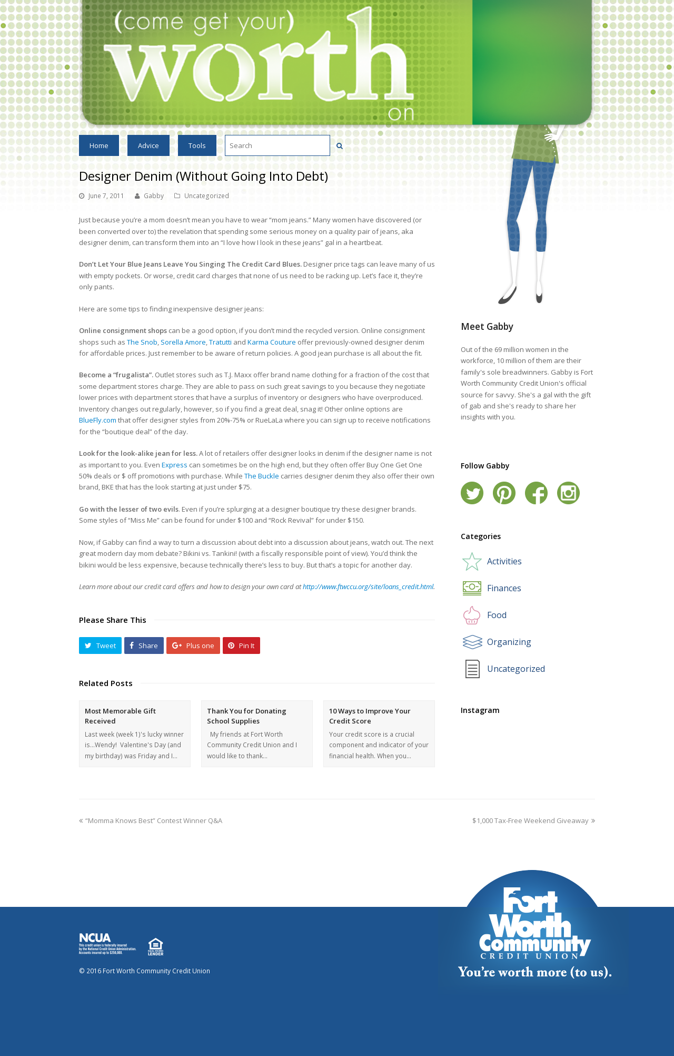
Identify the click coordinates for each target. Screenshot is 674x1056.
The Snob (142, 342)
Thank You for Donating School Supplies (246, 716)
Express (174, 465)
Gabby (154, 195)
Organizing (509, 642)
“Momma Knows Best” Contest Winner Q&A (150, 820)
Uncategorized (206, 195)
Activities (504, 561)
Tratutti (220, 342)
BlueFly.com (97, 420)
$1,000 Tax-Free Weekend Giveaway (533, 820)
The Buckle (261, 476)
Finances (504, 588)
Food (497, 615)
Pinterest (504, 493)
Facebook (536, 493)
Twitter (472, 493)
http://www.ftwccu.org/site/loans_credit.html (368, 586)
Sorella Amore (183, 342)
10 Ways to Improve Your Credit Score (370, 716)
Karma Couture (271, 342)
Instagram (568, 493)
